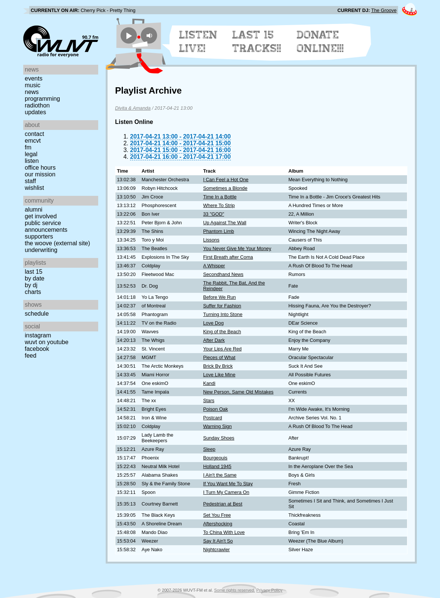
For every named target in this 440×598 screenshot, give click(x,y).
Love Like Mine (219, 374)
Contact (34, 134)
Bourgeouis (215, 458)
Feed (30, 355)
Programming (42, 98)
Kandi (209, 383)
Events (33, 78)
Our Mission (40, 174)
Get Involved (41, 216)
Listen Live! (198, 41)
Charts (33, 292)
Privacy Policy (269, 590)
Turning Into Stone (222, 314)
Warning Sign (217, 426)
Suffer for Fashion (222, 306)
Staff (30, 181)
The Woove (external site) (57, 243)
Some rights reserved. (234, 590)
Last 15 (33, 271)
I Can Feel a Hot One (225, 179)
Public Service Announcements (46, 226)
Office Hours (40, 167)
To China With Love (224, 532)
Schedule (37, 313)
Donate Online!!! (320, 41)
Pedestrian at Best (222, 504)
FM (28, 147)
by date (34, 278)
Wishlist (34, 188)
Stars (208, 400)
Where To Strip (219, 205)
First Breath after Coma (228, 257)
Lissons (211, 240)
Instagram (38, 335)
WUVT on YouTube (47, 342)
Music (32, 85)
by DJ (31, 285)
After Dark (214, 340)
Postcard (212, 418)
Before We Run (219, 297)
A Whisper (214, 265)
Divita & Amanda (133, 108)
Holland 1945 (217, 466)
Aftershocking (217, 523)
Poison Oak (215, 409)
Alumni (33, 209)
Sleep (209, 449)
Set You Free (217, 515)
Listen (32, 161)
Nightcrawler (216, 549)
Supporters (39, 236)
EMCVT (33, 140)
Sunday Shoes (218, 438)
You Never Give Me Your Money (237, 248)
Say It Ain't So (218, 541)
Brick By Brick (218, 366)
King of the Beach (222, 331)
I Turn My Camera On (226, 492)
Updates (35, 112)
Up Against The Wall (224, 222)
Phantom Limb (218, 231)
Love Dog (213, 323)
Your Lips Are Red (222, 349)
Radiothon (37, 105)
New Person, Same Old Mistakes (238, 392)
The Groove (384, 10)
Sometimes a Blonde (225, 188)
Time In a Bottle (219, 197)
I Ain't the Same (219, 475)
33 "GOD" (213, 214)
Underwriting (41, 250)
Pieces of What (219, 357)
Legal (31, 154)
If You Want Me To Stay (228, 483)
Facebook (37, 349)
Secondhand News (223, 274)
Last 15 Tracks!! (256, 41)
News (32, 92)
